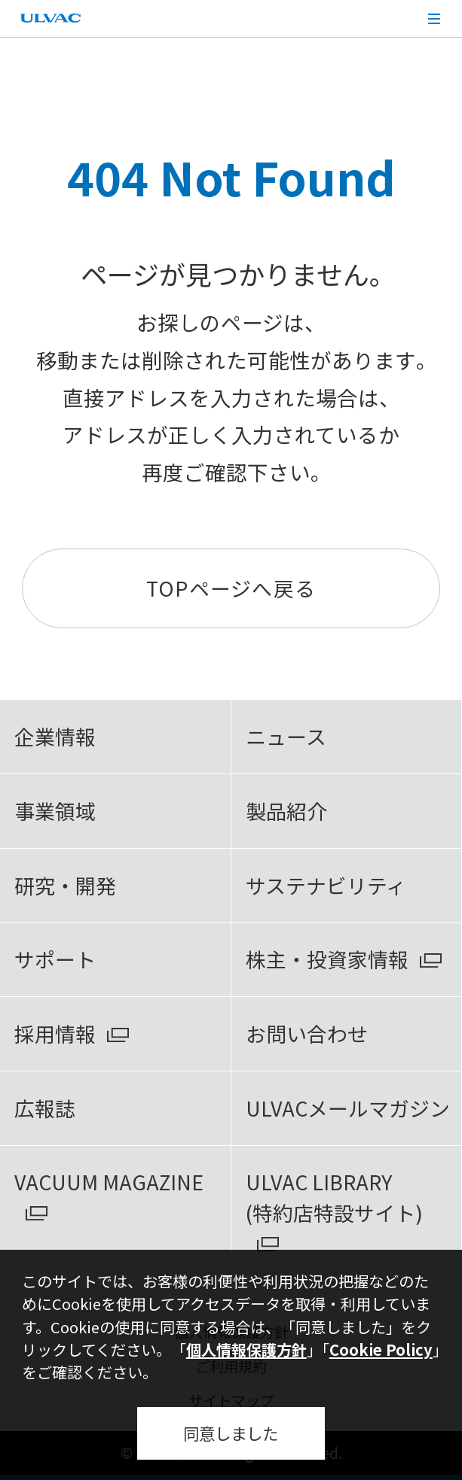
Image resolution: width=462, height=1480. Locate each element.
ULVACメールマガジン (348, 1108)
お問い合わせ (307, 1033)
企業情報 (55, 736)
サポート (55, 959)
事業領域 (55, 810)
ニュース (286, 736)
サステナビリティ (326, 885)
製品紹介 (286, 810)
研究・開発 (65, 885)
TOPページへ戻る (231, 588)
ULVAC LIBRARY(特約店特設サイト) (334, 1196)
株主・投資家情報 (327, 959)
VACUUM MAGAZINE (108, 1181)
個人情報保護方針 (246, 1349)
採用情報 (55, 1033)
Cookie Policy (381, 1349)
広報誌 (44, 1108)
